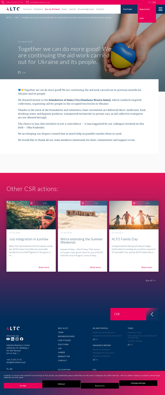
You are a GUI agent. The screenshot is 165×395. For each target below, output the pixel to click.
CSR (59, 348)
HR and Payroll (100, 328)
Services (27, 9)
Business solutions (101, 349)
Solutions (38, 9)
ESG (94, 370)
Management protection (103, 353)
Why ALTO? (63, 328)
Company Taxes (135, 332)
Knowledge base (86, 9)
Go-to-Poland (52, 9)
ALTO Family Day (134, 236)
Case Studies (64, 340)
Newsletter (64, 356)
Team (64, 9)
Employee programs (101, 356)
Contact (100, 9)
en (154, 2)
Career (72, 9)
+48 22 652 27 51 (14, 2)
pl (149, 2)
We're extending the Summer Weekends (82, 236)
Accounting (64, 370)
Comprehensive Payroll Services (107, 336)
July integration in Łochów (31, 236)
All (94, 339)
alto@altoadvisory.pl (40, 2)
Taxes (130, 328)
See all (149, 280)
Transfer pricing (135, 341)
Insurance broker (102, 345)
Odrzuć (61, 384)
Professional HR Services (104, 332)
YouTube (127, 9)
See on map (11, 353)
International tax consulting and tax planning (142, 337)
